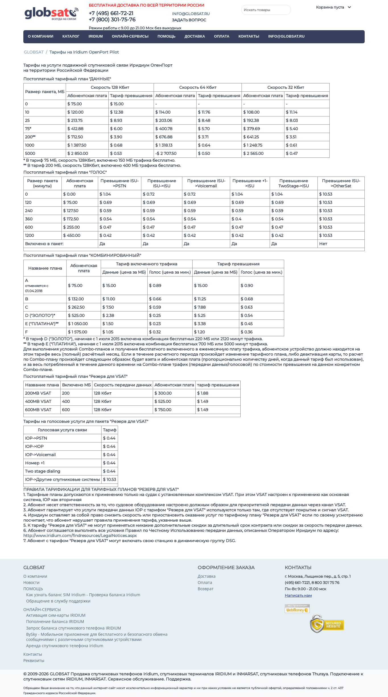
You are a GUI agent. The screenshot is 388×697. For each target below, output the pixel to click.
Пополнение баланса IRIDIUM (55, 621)
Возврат (206, 588)
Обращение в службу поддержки (58, 601)
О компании (40, 36)
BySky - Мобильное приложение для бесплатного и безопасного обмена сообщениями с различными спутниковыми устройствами (97, 637)
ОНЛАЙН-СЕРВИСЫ (130, 36)
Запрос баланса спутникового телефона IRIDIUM (73, 628)
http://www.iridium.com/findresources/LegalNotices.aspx (80, 535)
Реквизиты (33, 660)
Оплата (222, 36)
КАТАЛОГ (70, 36)
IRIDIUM (95, 36)
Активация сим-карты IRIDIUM (56, 615)
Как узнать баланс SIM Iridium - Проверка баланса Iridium (83, 594)
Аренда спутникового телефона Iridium (64, 645)
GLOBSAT (34, 52)
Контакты (248, 36)
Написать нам (298, 595)
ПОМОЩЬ (167, 36)
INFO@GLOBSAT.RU (191, 13)
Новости (31, 582)
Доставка (195, 36)
